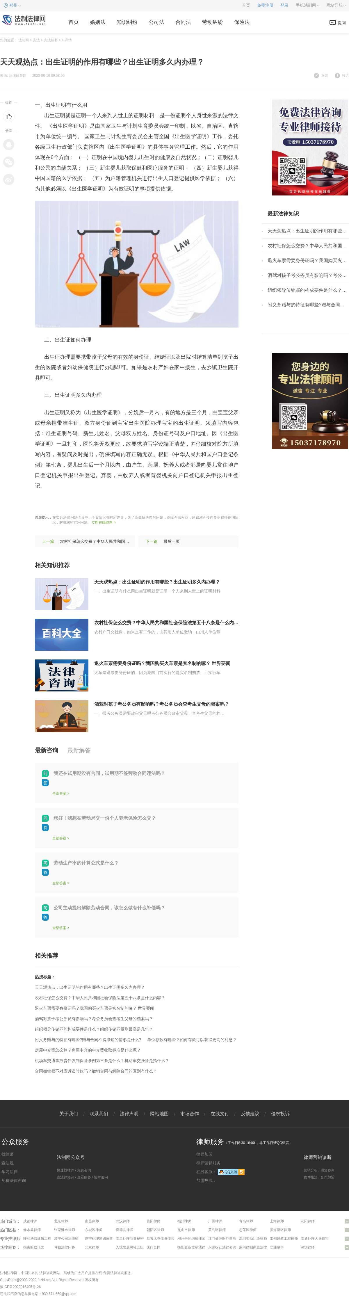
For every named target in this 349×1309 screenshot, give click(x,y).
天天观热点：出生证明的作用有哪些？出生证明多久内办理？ (157, 581)
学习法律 (9, 1171)
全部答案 (59, 794)
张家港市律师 (64, 1230)
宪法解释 (51, 40)
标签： (43, 503)
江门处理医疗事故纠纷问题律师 (232, 1239)
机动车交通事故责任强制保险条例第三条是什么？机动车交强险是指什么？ (102, 1060)
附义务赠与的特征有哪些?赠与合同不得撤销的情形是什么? (88, 1039)
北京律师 (61, 1221)
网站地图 (159, 1113)
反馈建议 (250, 1113)
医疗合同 (154, 1247)
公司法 (156, 22)
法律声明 (129, 1113)
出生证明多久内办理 (113, 503)
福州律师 (184, 1221)
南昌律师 (92, 1221)
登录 (284, 5)
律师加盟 (204, 1154)
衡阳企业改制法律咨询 (194, 1247)
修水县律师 (32, 1230)
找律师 (7, 1154)
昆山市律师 (186, 1230)
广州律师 (215, 1221)
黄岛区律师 (217, 1230)
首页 (246, 5)
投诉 (345, 76)
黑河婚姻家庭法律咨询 (256, 1247)
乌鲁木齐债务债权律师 (164, 1239)
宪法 (36, 40)
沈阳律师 (308, 1221)
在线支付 (220, 1113)
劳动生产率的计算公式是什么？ (86, 862)
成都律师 (30, 1221)
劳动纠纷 (212, 22)
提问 (342, 22)
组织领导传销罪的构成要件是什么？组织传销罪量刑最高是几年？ (94, 1029)
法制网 (23, 40)
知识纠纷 (127, 22)
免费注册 (265, 5)
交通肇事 (277, 1247)
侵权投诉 (280, 1113)
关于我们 (68, 1113)
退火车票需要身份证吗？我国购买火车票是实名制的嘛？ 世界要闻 (162, 663)
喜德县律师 (124, 1230)
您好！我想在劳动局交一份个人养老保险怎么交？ (105, 818)
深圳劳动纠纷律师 (253, 1239)
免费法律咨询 (13, 1180)
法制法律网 (8, 1273)
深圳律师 (308, 1247)
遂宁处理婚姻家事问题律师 (106, 1239)
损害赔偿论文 (33, 1247)
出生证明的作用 (70, 503)
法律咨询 (46, 1273)
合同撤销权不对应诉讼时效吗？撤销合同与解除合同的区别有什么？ (96, 1071)
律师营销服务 (208, 1163)
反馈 (324, 76)
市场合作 (189, 1113)
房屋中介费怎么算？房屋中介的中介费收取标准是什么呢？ (88, 1050)
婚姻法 (98, 22)
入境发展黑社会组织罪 (133, 1247)
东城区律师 (93, 1230)
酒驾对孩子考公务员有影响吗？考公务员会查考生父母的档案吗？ (161, 704)
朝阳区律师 (155, 1230)
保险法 (242, 22)
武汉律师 (123, 1221)
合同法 (183, 22)
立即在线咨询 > (103, 522)
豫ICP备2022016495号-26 (20, 1287)
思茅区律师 (248, 1230)
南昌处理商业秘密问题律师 (137, 1239)
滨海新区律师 (280, 1230)
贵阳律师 (154, 1221)
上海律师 (277, 1221)
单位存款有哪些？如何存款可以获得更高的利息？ (192, 1039)
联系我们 (99, 1113)
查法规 (7, 1163)
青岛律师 (246, 1221)
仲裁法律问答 (64, 1247)
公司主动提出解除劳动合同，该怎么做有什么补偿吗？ (109, 907)
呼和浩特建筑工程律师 (40, 1239)
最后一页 (171, 541)
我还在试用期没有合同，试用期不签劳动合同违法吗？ (109, 773)
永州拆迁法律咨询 (222, 1247)
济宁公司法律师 (66, 1239)
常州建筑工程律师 (284, 1239)
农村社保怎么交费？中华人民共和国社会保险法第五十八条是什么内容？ (125, 541)
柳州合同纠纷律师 (191, 1239)
